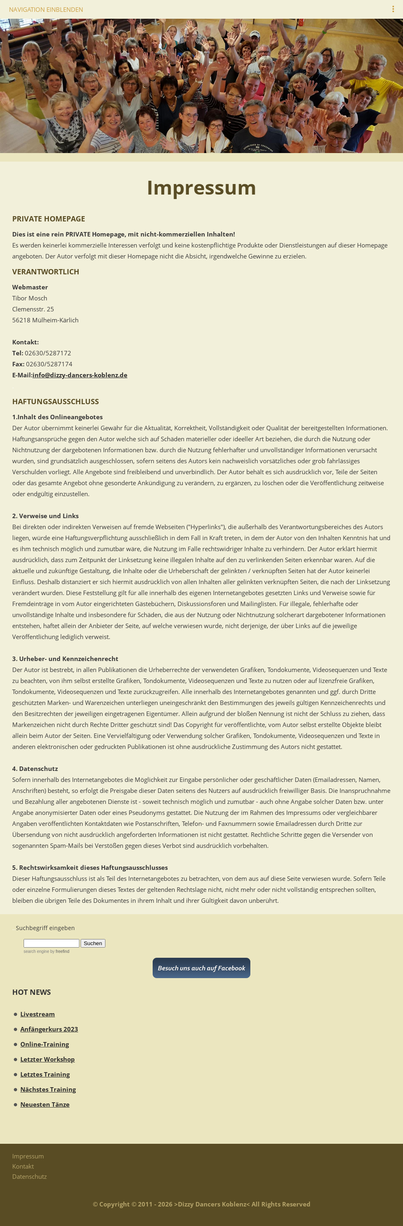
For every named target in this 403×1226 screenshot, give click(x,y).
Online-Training (44, 1044)
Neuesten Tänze (45, 1104)
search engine (36, 951)
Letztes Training (45, 1074)
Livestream (37, 1014)
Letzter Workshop (47, 1059)
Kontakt (23, 1166)
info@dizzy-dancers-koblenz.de (80, 375)
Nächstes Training (48, 1089)
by (59, 951)
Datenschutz (29, 1176)
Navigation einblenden (46, 9)
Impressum (28, 1156)
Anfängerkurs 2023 (49, 1029)
